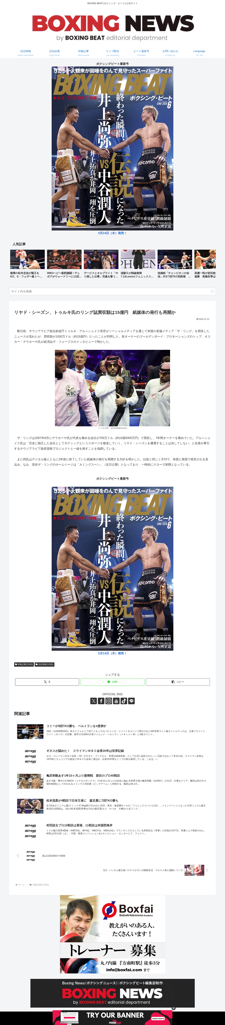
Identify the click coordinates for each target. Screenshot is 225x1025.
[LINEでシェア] (113, 682)
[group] (27, 265)
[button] (210, 265)
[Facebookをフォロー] (101, 701)
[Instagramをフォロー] (108, 701)
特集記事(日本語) (24, 664)
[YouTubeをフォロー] (116, 701)
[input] (112, 291)
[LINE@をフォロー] (131, 701)
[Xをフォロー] (93, 701)
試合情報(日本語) (44, 664)
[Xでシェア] (47, 682)
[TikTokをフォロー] (124, 701)
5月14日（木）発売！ (112, 233)
